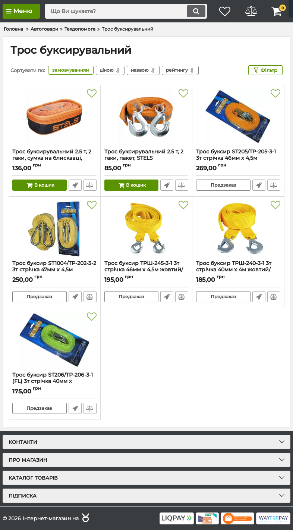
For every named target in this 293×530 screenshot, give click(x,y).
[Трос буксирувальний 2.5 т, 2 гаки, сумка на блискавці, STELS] (54, 117)
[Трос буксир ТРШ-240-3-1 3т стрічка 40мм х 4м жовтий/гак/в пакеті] (238, 228)
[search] (126, 11)
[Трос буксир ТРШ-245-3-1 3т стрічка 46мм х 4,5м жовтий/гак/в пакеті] (146, 228)
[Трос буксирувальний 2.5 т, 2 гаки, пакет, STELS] (146, 117)
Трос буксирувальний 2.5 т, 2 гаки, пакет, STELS (146, 158)
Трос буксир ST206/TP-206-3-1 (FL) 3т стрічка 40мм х (54, 381)
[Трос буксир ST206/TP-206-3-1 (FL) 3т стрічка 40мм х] (54, 340)
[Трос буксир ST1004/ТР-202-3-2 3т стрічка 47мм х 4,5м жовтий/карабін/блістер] (54, 228)
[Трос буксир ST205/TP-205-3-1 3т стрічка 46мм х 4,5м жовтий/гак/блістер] (238, 117)
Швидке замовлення (75, 185)
